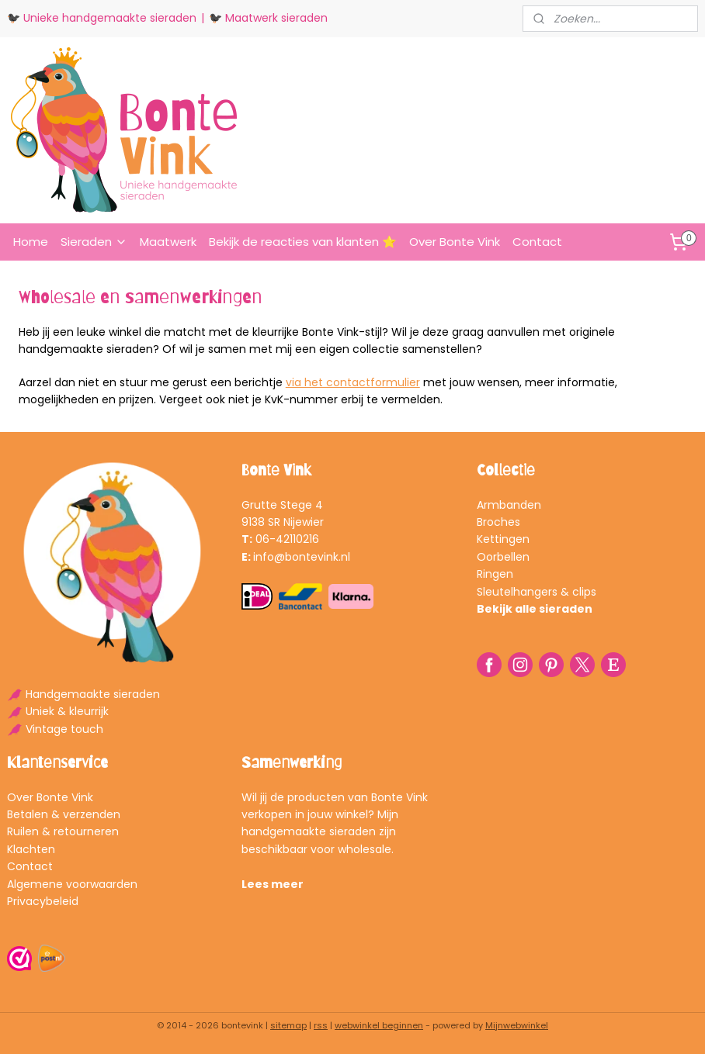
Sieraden (94, 241)
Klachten (31, 849)
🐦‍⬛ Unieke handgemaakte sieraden (101, 18)
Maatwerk (168, 241)
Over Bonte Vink (454, 241)
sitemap (288, 1025)
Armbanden (509, 505)
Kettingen (503, 539)
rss (321, 1025)
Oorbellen (503, 557)
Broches (498, 522)
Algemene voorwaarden (72, 884)
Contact (537, 241)
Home (30, 241)
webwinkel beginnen (379, 1025)
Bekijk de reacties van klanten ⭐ (303, 241)
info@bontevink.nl (301, 557)
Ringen (495, 574)
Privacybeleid (42, 901)
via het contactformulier (353, 382)
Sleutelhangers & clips (536, 592)
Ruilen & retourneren (63, 831)
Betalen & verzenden (63, 814)
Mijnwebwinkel (516, 1025)
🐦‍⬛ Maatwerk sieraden (268, 18)
